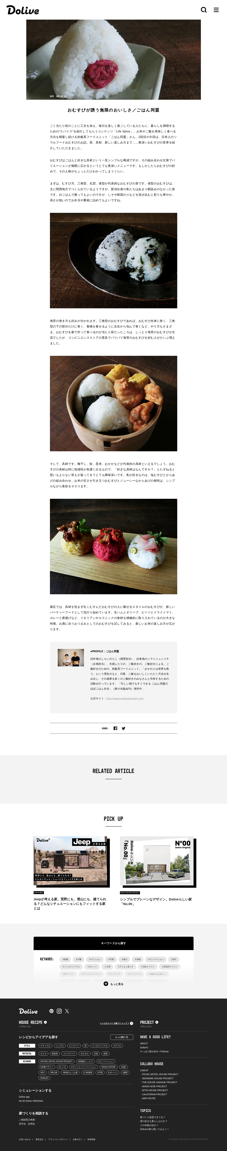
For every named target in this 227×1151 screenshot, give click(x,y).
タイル (43, 1053)
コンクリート (69, 1053)
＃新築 (65, 959)
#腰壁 (125, 1072)
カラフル (117, 1046)
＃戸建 (78, 959)
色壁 (105, 1053)
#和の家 (53, 1072)
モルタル (84, 1053)
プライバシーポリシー (58, 1139)
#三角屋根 (87, 1072)
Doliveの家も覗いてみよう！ (154, 1129)
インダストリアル (100, 1046)
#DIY (42, 1072)
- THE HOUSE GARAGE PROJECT (158, 1082)
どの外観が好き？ (149, 1125)
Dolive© (144, 1047)
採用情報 (91, 1139)
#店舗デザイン (46, 1067)
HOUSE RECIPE (33, 1022)
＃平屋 (111, 959)
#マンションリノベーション (83, 1067)
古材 (96, 1053)
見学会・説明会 (27, 1123)
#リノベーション (105, 1061)
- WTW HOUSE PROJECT (154, 1090)
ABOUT (144, 1043)
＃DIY (173, 959)
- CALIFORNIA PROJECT (153, 1094)
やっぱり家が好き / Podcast (154, 1051)
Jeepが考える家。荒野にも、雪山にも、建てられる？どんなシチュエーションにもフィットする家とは (70, 903)
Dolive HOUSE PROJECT (130, 893)
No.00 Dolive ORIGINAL (31, 1101)
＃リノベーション (156, 959)
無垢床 (55, 1053)
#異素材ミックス (85, 1061)
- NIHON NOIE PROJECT (153, 1086)
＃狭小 (124, 959)
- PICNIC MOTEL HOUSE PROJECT (159, 1074)
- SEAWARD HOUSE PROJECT (157, 1078)
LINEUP (144, 1070)
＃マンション (95, 959)
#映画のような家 (70, 1072)
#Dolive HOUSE (109, 1067)
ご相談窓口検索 (27, 1119)
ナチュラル (45, 1046)
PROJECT (149, 1022)
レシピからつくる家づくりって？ (116, 1023)
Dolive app (24, 1097)
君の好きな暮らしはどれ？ (154, 1121)
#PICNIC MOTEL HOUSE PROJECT (56, 1061)
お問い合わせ (25, 1139)
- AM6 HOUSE (148, 1098)
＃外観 (138, 959)
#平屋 (100, 1072)
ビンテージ (74, 1046)
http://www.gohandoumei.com (125, 698)
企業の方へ (78, 1139)
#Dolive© (44, 1078)
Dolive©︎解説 (38, 892)
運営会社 (39, 1139)
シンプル (60, 1046)
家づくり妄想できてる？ (152, 1117)
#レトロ (62, 1067)
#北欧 (123, 1067)
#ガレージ (112, 1072)
